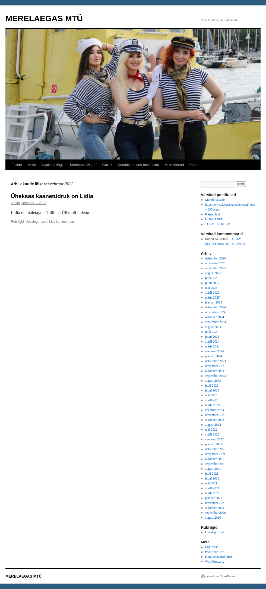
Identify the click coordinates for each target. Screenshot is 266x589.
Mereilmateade (215, 200)
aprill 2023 (212, 400)
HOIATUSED (214, 219)
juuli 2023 (211, 385)
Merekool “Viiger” (83, 165)
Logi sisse (211, 547)
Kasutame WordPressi (220, 576)
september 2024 (215, 322)
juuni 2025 (212, 283)
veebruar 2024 (214, 351)
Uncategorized (36, 222)
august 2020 (213, 517)
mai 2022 (211, 429)
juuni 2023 (212, 390)
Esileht (16, 165)
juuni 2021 (212, 478)
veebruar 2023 (214, 410)
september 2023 (215, 376)
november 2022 (215, 415)
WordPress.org (214, 561)
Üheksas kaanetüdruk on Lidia (52, 196)
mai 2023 (211, 395)
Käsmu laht (212, 214)
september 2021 (215, 464)
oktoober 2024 (214, 317)
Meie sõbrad (174, 165)
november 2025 (215, 263)
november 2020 (215, 503)
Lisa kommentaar (61, 222)
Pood (193, 165)
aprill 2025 (212, 292)
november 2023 (215, 366)
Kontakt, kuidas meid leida (138, 165)
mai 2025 (211, 288)
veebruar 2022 (214, 439)
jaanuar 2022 (213, 444)
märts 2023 (212, 405)
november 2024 (215, 312)
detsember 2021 (215, 449)
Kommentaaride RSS (219, 557)
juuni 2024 (212, 337)
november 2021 (215, 454)
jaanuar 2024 (213, 356)
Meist (31, 165)
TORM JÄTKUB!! (217, 224)
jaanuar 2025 (213, 302)
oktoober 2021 (214, 459)
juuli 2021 (211, 473)
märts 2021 (212, 493)
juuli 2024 (211, 332)
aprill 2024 (212, 341)
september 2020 (215, 513)
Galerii (107, 165)
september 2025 (215, 268)
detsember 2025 (215, 258)
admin (15, 203)
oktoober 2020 (214, 508)
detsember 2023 (215, 361)
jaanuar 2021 (213, 498)
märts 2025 (212, 297)
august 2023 (213, 381)
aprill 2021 (212, 488)
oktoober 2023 (214, 371)
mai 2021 (211, 483)
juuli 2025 (211, 278)
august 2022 (213, 425)
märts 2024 (212, 346)
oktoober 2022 (214, 420)
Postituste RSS (214, 552)
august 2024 (213, 327)
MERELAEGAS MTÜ (44, 18)
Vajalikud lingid (53, 165)
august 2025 (213, 273)
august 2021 (213, 469)
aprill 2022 (212, 434)
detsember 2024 (215, 307)
